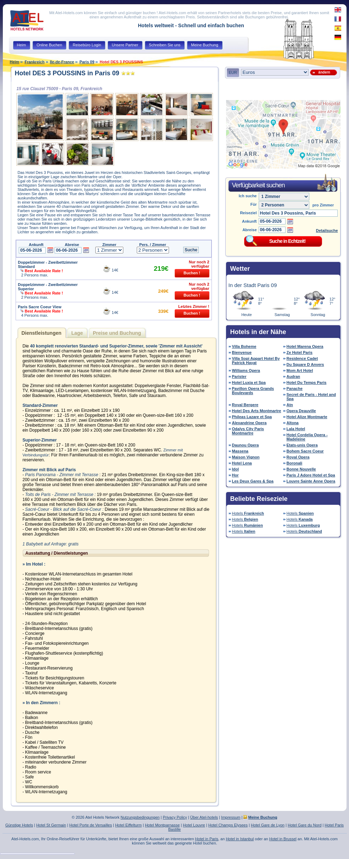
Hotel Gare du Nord (304, 825)
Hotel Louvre (194, 825)
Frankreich (34, 62)
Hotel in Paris (206, 839)
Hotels (248, 513)
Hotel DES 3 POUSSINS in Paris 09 (67, 73)
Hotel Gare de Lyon (268, 825)
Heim (14, 62)
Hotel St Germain (51, 825)
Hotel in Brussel (283, 839)
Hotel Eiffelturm (128, 825)
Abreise (249, 230)
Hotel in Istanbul (240, 839)
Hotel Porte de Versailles (90, 825)
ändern (323, 72)
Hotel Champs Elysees (228, 825)
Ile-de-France (62, 62)
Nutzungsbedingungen (139, 817)
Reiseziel (248, 213)
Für (254, 204)
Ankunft (249, 221)
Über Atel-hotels (204, 817)
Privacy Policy (175, 817)
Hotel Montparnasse (162, 825)
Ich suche (248, 196)
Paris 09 (86, 62)
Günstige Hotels (19, 825)
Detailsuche (327, 230)
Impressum (230, 817)
